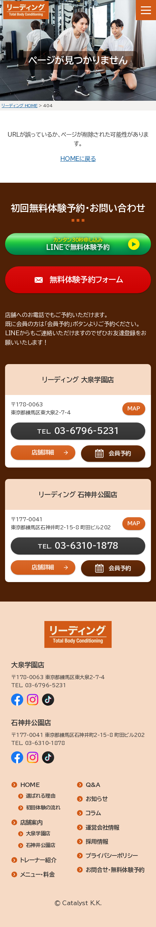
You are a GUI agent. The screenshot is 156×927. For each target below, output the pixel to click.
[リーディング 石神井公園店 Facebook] (17, 757)
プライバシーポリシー (112, 855)
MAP (133, 408)
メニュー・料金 (37, 874)
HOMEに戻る (78, 159)
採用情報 (97, 841)
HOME (30, 785)
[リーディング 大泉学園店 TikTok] (48, 700)
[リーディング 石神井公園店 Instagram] (33, 757)
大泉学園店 (38, 833)
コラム (93, 813)
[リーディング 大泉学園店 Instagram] (33, 700)
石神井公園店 (40, 845)
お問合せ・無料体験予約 (115, 870)
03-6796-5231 (86, 431)
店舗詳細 (43, 452)
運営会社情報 (102, 827)
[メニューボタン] (146, 10)
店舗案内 (31, 822)
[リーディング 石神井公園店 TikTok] (48, 757)
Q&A (93, 785)
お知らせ (97, 799)
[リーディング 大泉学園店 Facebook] (17, 700)
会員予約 (120, 453)
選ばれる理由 (40, 795)
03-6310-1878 (86, 545)
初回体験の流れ (43, 807)
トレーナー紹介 (38, 860)
